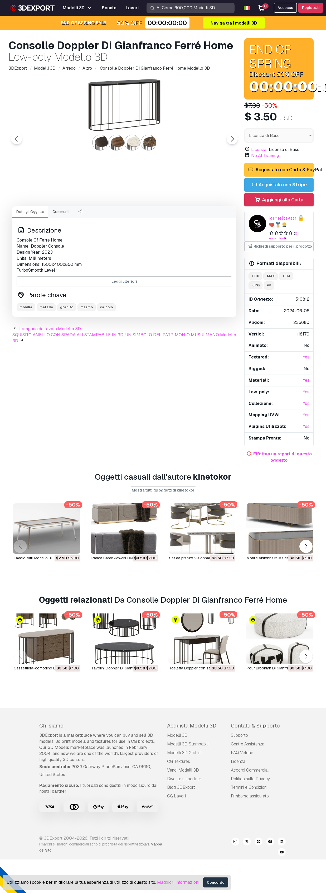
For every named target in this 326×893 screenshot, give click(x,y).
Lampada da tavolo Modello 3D (50, 358)
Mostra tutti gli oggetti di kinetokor (163, 490)
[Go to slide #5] (174, 216)
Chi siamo (51, 725)
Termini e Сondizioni (249, 787)
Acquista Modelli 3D (191, 725)
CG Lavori (176, 796)
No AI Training (265, 155)
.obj (286, 276)
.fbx (255, 276)
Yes (306, 357)
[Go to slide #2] (73, 216)
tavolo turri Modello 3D (33, 558)
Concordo (216, 882)
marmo (86, 336)
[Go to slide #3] (106, 216)
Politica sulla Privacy (250, 779)
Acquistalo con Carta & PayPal (281, 170)
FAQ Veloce (242, 752)
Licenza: (259, 149)
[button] (306, 546)
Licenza (238, 761)
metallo (46, 336)
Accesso (285, 7)
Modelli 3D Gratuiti (184, 752)
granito (66, 336)
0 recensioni (283, 236)
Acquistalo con (279, 185)
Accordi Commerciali (250, 770)
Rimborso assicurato (250, 796)
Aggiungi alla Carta (278, 200)
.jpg (255, 285)
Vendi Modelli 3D (183, 770)
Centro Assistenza (247, 744)
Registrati (311, 7)
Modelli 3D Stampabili (187, 744)
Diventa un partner (184, 779)
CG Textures (178, 761)
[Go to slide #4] (140, 216)
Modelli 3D (177, 735)
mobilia (26, 336)
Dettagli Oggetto (30, 240)
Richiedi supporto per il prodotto (280, 246)
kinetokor (283, 218)
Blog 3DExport (181, 787)
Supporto (239, 735)
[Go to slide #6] (207, 216)
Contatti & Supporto (255, 725)
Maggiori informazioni (178, 882)
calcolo (106, 336)
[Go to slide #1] (39, 216)
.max (270, 276)
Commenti (60, 240)
